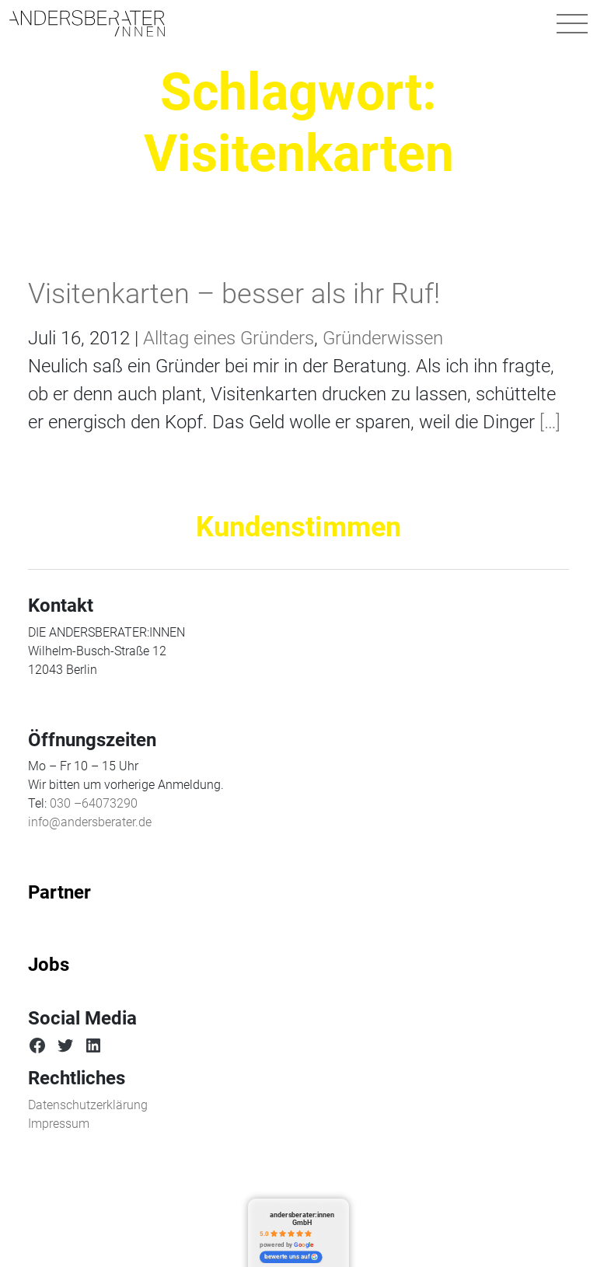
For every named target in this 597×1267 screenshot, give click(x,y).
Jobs (48, 965)
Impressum (58, 1123)
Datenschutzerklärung (88, 1105)
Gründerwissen (383, 338)
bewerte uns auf (291, 1257)
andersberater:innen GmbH (302, 1218)
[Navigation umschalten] (572, 23)
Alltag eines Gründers (228, 338)
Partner (59, 892)
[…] (547, 422)
